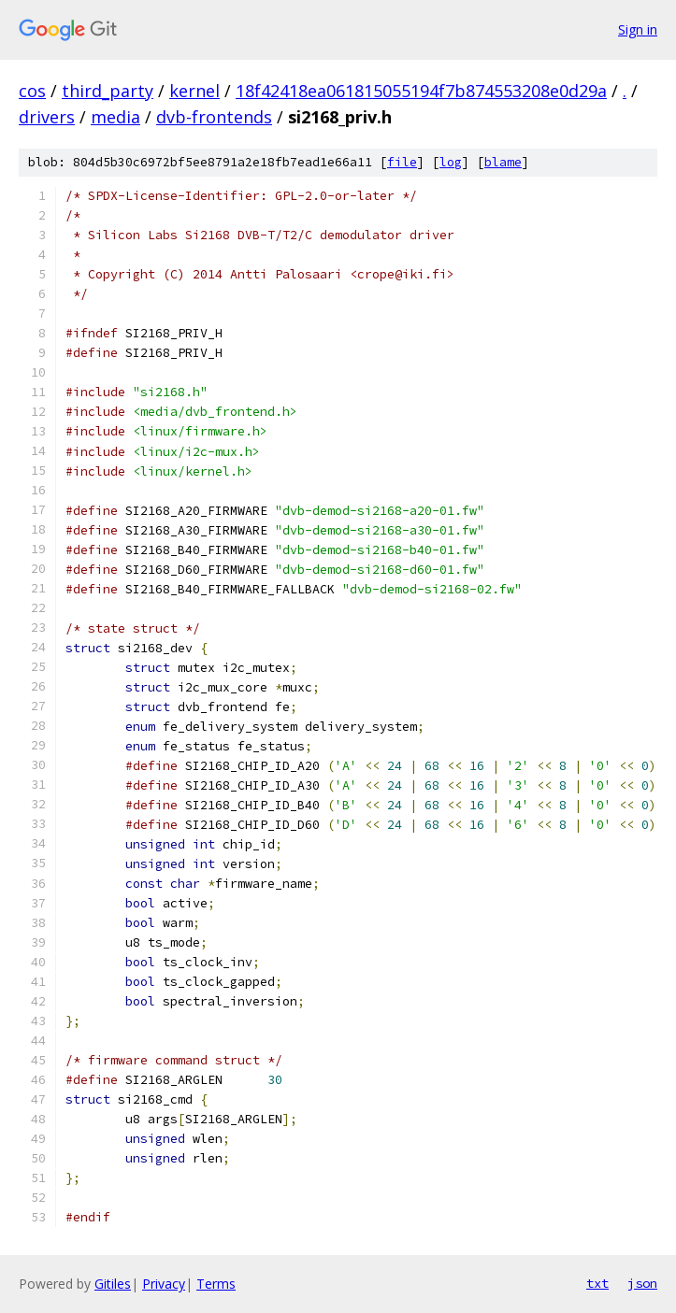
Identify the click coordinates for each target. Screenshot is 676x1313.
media (115, 117)
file (402, 162)
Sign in (637, 29)
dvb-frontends (214, 117)
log (450, 162)
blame (503, 162)
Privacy (163, 1283)
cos (32, 90)
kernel (194, 90)
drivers (47, 117)
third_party (107, 90)
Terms (216, 1283)
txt (597, 1283)
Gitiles (112, 1283)
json (642, 1283)
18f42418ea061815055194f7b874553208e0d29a (421, 90)
